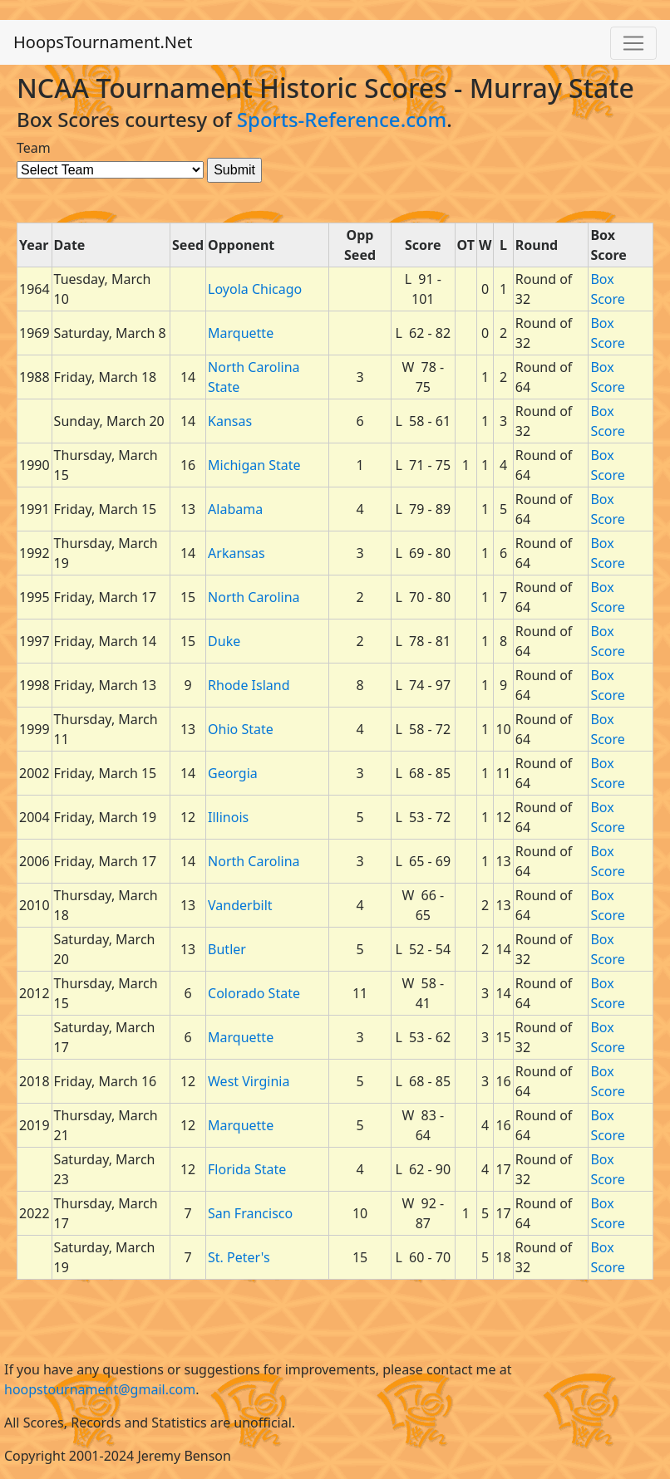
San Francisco (250, 1213)
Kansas (230, 421)
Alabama (235, 509)
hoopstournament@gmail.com (99, 1389)
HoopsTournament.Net (103, 42)
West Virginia (248, 1081)
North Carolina (253, 597)
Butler (227, 949)
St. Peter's (239, 1257)
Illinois (228, 817)
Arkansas (236, 553)
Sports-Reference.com (342, 119)
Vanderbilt (240, 905)
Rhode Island (248, 685)
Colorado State (254, 993)
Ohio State (240, 729)
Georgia (233, 773)
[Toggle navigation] (633, 43)
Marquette (240, 333)
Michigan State (254, 465)
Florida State (247, 1169)
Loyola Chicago (255, 289)
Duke (224, 641)
